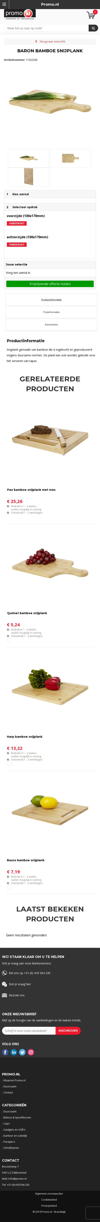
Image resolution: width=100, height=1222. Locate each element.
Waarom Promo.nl (14, 1080)
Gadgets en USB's (14, 1129)
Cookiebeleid (49, 1199)
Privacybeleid (49, 1205)
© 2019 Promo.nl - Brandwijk (49, 1212)
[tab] (51, 300)
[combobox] (48, 28)
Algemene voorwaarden (49, 1193)
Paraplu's (9, 1141)
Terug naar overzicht (52, 41)
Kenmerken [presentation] (51, 324)
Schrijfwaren (11, 1148)
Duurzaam (9, 1086)
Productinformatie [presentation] (51, 299)
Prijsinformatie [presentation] (51, 312)
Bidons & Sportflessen (17, 1117)
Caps (6, 1123)
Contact (8, 1092)
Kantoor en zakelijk (15, 1135)
